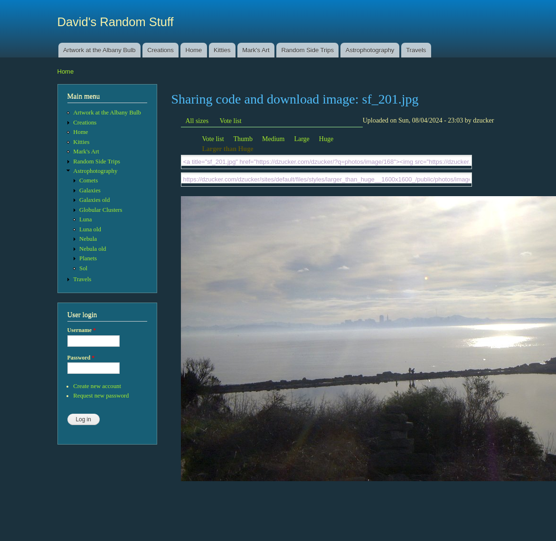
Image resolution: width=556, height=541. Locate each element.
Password (81, 357)
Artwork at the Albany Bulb (99, 50)
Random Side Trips (307, 50)
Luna (85, 219)
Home (194, 50)
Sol (83, 268)
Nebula (88, 239)
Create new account (97, 386)
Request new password (101, 395)
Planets (88, 258)
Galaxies (90, 190)
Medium (273, 138)
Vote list (231, 120)
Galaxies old (94, 200)
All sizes (197, 120)
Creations (160, 50)
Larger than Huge (228, 148)
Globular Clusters (101, 210)
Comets (88, 180)
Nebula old (92, 249)
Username (81, 330)
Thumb (243, 138)
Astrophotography (370, 50)
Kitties (222, 50)
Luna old (90, 229)
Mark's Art (255, 50)
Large (301, 138)
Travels (416, 50)
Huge (326, 138)
